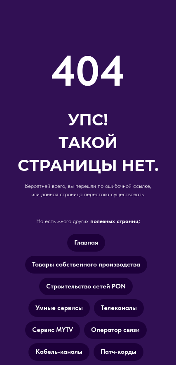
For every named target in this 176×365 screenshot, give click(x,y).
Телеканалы (119, 308)
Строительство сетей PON (86, 286)
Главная (86, 242)
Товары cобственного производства (86, 264)
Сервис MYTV (52, 330)
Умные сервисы (59, 308)
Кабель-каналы (58, 351)
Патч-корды (118, 351)
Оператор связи (115, 330)
